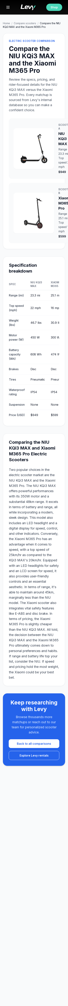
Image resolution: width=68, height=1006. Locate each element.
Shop (54, 7)
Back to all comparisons (34, 743)
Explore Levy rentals (34, 755)
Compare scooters (25, 23)
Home (6, 23)
